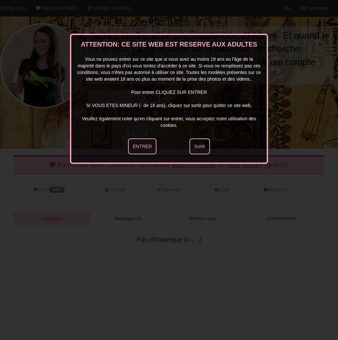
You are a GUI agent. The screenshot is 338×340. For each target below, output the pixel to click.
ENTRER (142, 146)
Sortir (199, 146)
